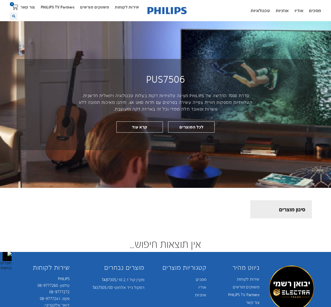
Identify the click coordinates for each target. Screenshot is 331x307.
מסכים (315, 10)
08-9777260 (47, 285)
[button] (15, 7)
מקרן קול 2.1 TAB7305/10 (123, 279)
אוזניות (282, 10)
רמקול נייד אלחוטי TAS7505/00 (118, 287)
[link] (139, 127)
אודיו (299, 10)
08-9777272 (59, 291)
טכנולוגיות (260, 10)
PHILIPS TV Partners (58, 7)
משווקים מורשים (94, 7)
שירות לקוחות (127, 7)
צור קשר (27, 7)
